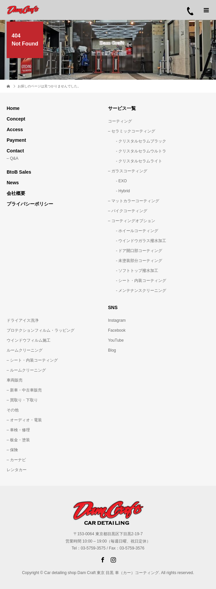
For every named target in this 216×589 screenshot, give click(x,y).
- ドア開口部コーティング (135, 250)
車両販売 (15, 380)
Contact (15, 150)
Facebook (117, 330)
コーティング (120, 121)
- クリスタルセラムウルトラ (137, 151)
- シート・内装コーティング (137, 280)
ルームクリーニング (25, 350)
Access (15, 129)
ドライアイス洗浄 (23, 320)
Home (13, 108)
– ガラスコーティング (127, 171)
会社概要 (16, 193)
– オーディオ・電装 (24, 420)
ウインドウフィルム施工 (29, 340)
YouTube (116, 340)
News (13, 182)
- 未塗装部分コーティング (135, 260)
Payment (16, 140)
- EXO (117, 181)
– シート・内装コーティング (32, 360)
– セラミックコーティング (131, 131)
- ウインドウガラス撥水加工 (137, 240)
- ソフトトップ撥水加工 (133, 270)
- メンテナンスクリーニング (137, 290)
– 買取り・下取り (22, 400)
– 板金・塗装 (18, 440)
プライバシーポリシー (30, 204)
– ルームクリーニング (26, 370)
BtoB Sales (19, 172)
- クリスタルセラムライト (135, 161)
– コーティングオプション (131, 220)
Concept (16, 119)
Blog (112, 350)
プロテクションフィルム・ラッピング (40, 330)
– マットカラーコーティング (133, 201)
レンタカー (17, 469)
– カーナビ (16, 460)
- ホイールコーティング (133, 230)
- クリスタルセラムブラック (137, 141)
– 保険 (12, 450)
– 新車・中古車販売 (24, 390)
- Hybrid (119, 191)
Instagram (117, 320)
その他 (13, 410)
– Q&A (12, 158)
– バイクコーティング (127, 211)
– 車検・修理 (18, 430)
